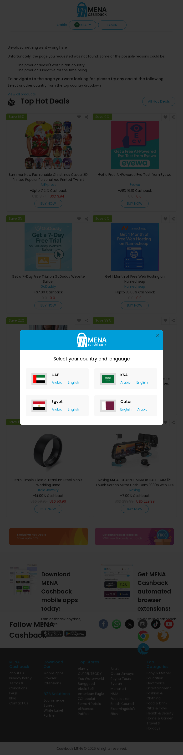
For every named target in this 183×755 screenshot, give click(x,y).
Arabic (57, 382)
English (73, 382)
